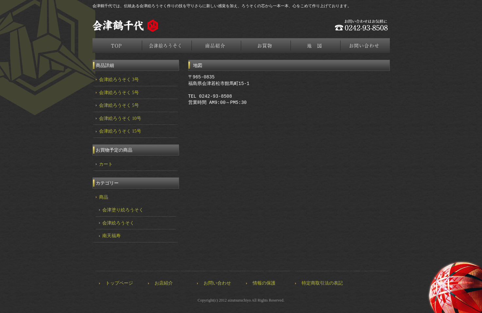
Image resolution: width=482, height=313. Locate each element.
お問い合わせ (217, 283)
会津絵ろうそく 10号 (120, 118)
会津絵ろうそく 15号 (120, 131)
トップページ (117, 45)
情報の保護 (264, 283)
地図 (316, 45)
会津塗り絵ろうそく (122, 209)
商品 (103, 197)
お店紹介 (164, 283)
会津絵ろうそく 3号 (119, 79)
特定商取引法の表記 (322, 283)
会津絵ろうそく (167, 45)
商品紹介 (216, 45)
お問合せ (366, 45)
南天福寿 (111, 235)
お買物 (266, 45)
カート (106, 164)
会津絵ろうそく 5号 (119, 92)
